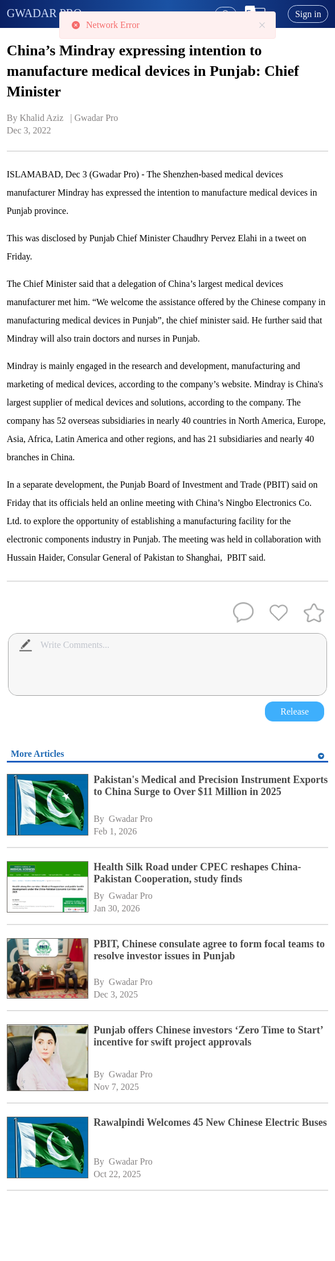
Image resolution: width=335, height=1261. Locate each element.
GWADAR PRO (44, 13)
